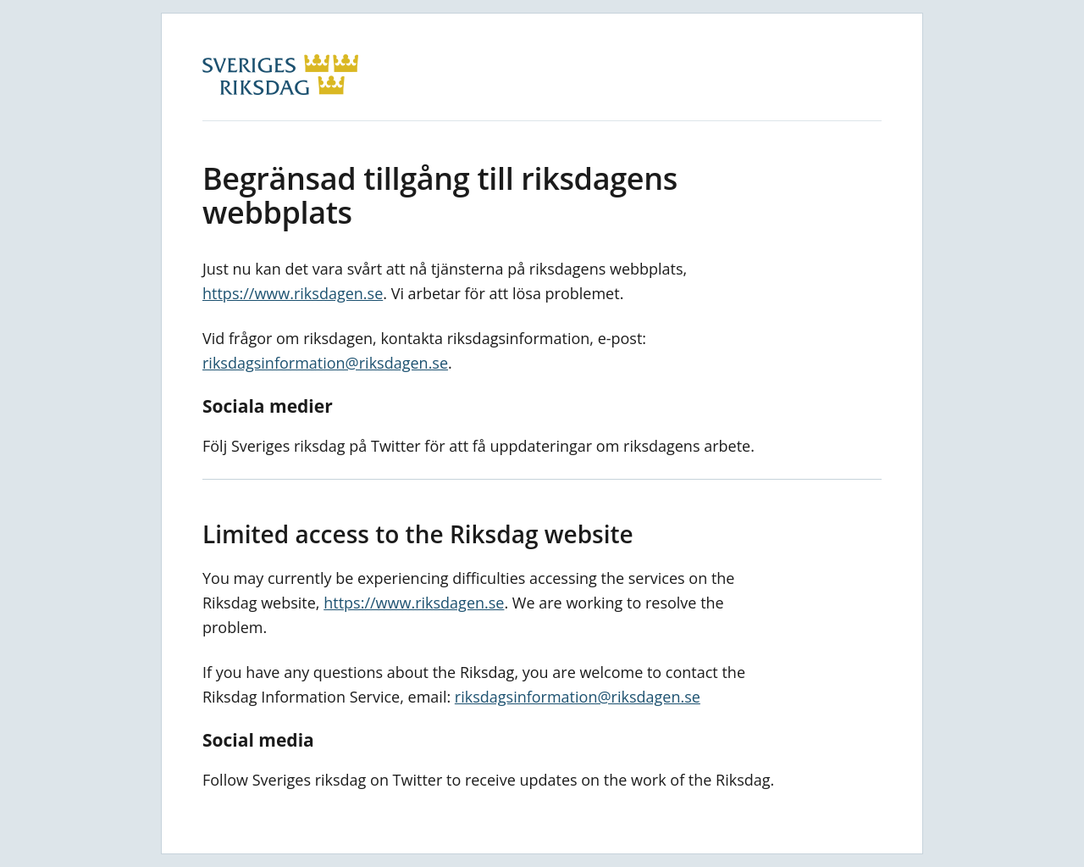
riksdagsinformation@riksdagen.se (325, 363)
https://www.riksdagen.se (292, 293)
